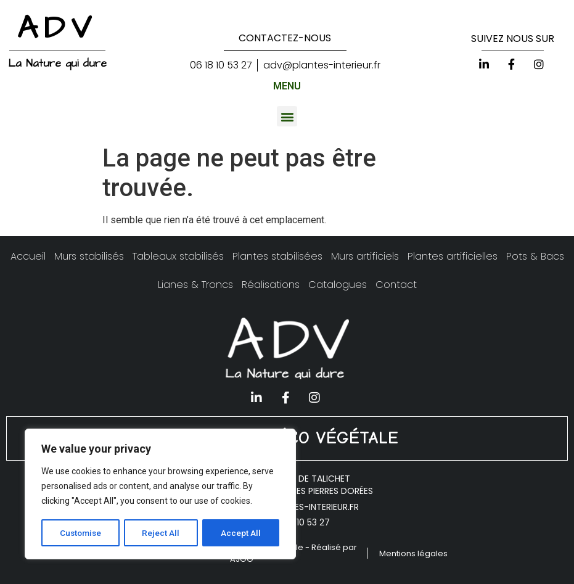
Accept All (241, 533)
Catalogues (337, 285)
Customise (81, 533)
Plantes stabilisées (277, 256)
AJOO (241, 559)
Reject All (162, 533)
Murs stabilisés (89, 256)
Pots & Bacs (535, 256)
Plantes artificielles (453, 256)
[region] (160, 494)
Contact (396, 285)
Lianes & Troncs (195, 285)
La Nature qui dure (58, 63)
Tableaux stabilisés (178, 256)
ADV (57, 28)
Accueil (28, 256)
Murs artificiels (365, 256)
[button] (287, 116)
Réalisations (271, 285)
